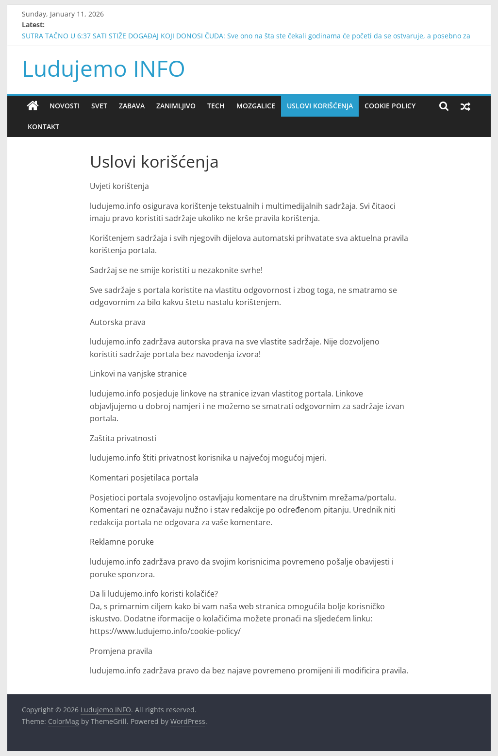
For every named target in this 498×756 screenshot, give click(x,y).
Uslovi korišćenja (320, 105)
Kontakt (43, 126)
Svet (99, 105)
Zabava (132, 105)
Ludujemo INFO (103, 68)
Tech (216, 105)
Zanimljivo (176, 105)
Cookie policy (390, 105)
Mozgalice (255, 105)
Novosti (65, 105)
